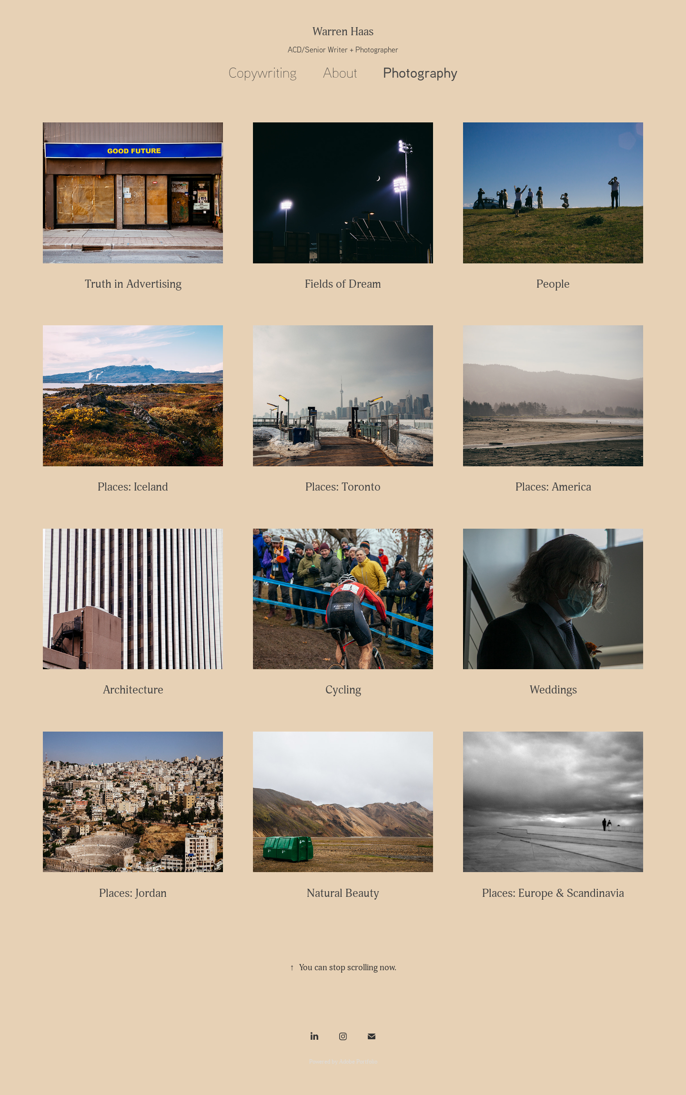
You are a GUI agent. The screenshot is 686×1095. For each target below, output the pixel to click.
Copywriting (263, 72)
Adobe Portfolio (358, 1061)
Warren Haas (343, 32)
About (340, 72)
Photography (420, 72)
